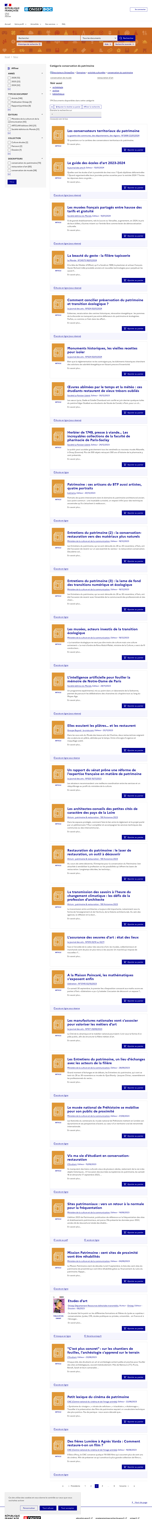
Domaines (81, 72)
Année (11, 73)
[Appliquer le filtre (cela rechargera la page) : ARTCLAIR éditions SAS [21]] (24, 125)
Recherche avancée (123, 44)
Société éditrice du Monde (24, 129)
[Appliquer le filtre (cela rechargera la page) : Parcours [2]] (17, 146)
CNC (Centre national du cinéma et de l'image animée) (92, 1401)
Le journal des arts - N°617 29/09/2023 (84, 1029)
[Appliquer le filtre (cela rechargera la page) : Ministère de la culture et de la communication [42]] (23, 120)
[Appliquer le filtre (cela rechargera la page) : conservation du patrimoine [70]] (26, 162)
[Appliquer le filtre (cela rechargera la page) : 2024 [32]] (16, 85)
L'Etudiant (72, 1164)
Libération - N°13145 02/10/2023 (82, 983)
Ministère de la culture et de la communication (88, 541)
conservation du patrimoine (24, 162)
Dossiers (15, 149)
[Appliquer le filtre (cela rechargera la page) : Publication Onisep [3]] (22, 101)
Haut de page (140, 1502)
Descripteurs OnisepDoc (63, 72)
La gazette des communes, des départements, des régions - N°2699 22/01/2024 (103, 135)
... (108, 1486)
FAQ (63, 24)
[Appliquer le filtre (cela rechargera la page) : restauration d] (22, 166)
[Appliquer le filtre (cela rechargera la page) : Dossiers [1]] (16, 149)
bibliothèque (58, 93)
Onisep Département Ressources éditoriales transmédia (93, 1305)
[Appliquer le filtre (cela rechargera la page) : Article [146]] (17, 98)
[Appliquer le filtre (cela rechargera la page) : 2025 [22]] (16, 81)
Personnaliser (29, 1508)
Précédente (75, 1486)
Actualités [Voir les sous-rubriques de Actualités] (35, 24)
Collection (14, 138)
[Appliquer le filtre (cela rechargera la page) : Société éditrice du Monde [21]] (25, 129)
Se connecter (140, 9)
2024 (14, 85)
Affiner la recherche (92, 107)
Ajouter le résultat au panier (69, 107)
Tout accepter (67, 1508)
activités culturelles (96, 72)
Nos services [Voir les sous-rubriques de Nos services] (50, 24)
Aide (106, 44)
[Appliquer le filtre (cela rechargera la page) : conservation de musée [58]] (24, 170)
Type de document (18, 94)
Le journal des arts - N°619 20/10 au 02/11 (85, 942)
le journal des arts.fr (76, 167)
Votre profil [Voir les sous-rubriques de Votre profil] (19, 24)
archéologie (57, 87)
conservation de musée (22, 170)
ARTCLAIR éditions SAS (22, 125)
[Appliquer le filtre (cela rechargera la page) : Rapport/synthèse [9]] (21, 105)
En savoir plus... (74, 144)
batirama (71, 493)
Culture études (19, 142)
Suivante (122, 1486)
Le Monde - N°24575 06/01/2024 (82, 260)
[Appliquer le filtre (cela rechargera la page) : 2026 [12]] (16, 77)
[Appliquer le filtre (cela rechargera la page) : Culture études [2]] (20, 142)
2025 (14, 81)
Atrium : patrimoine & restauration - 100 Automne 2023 (92, 817)
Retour (15, 57)
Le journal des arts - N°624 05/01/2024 (84, 308)
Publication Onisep (20, 102)
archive (55, 90)
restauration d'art (20, 166)
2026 (14, 77)
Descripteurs (15, 158)
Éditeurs (12, 114)
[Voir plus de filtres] (9, 89)
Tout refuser (48, 1508)
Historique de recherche (28, 44)
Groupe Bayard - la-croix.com (80, 730)
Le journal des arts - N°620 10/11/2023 (84, 778)
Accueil (8, 24)
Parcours (16, 146)
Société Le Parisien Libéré (78, 395)
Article (15, 98)
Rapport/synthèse (20, 105)
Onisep (130, 1305)
